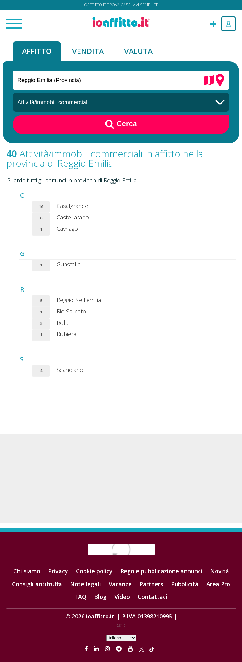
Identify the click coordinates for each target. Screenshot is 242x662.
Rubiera (66, 334)
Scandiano (70, 369)
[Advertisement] (121, 478)
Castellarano (73, 217)
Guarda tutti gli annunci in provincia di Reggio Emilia (71, 180)
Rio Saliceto (71, 311)
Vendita (88, 51)
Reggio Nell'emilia (79, 300)
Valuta (138, 51)
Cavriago (67, 228)
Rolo (63, 322)
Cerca (121, 124)
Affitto (37, 51)
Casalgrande (72, 206)
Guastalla (69, 264)
